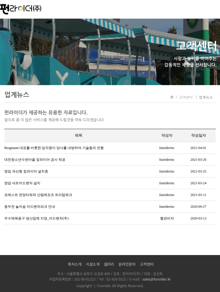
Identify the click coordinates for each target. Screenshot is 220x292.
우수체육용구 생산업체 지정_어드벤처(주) (36, 218)
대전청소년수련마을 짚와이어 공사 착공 (34, 160)
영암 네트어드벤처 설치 (22, 183)
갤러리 (109, 264)
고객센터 (147, 264)
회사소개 (75, 264)
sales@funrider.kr (156, 279)
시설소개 (93, 264)
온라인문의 (126, 264)
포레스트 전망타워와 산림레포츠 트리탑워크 (38, 195)
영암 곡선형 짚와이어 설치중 (26, 171)
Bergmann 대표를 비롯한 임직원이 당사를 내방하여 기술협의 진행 (54, 148)
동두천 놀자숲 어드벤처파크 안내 (29, 207)
